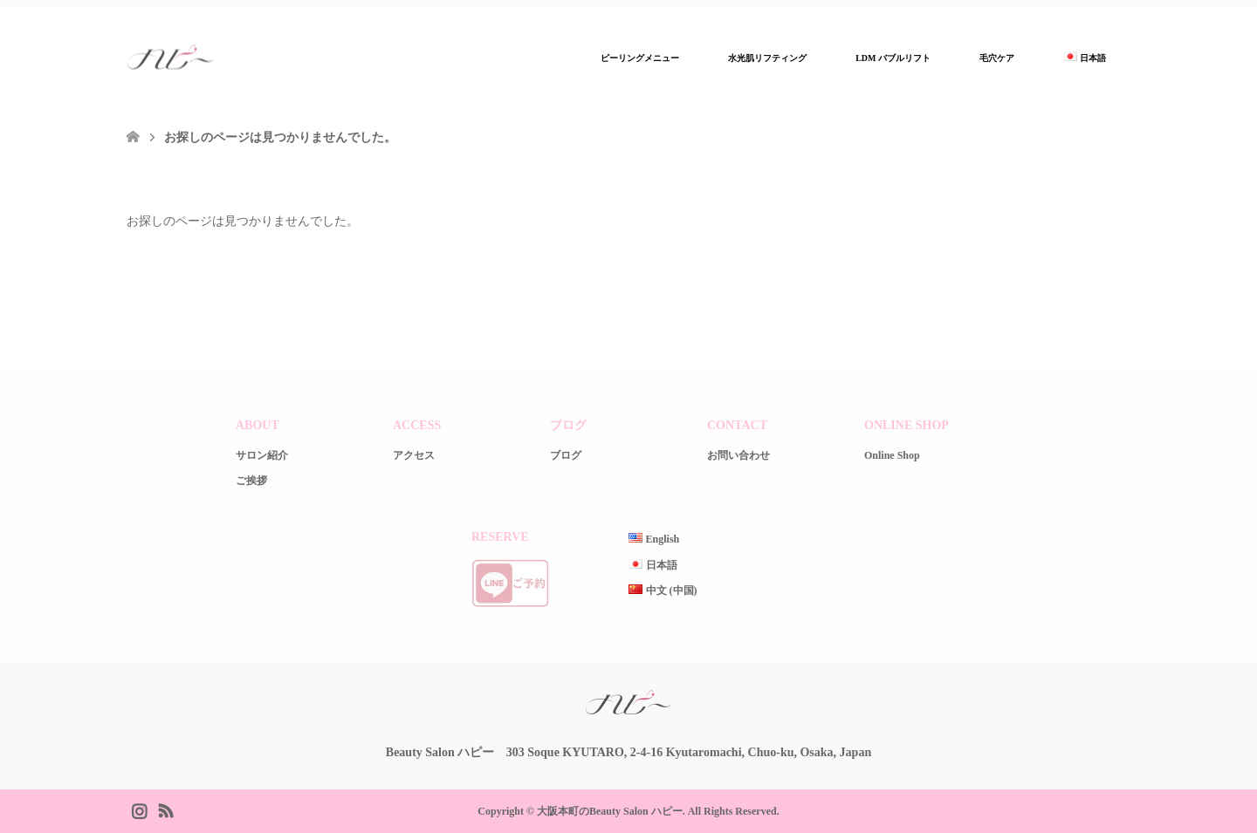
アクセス (414, 455)
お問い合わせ (738, 455)
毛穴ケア (996, 58)
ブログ (565, 455)
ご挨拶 (251, 481)
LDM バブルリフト (893, 58)
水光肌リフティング (767, 58)
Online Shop (892, 455)
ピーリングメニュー (640, 58)
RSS (165, 809)
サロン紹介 (262, 455)
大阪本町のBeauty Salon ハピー (610, 811)
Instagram (138, 809)
